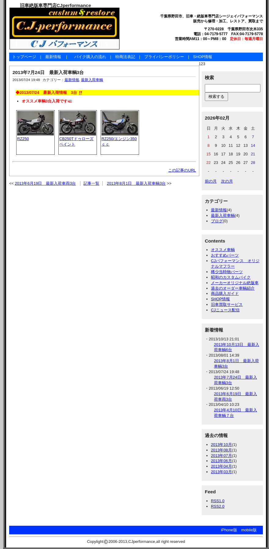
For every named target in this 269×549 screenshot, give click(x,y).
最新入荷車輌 (92, 80)
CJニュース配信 (225, 310)
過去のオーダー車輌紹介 (233, 288)
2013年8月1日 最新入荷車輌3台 (136, 183)
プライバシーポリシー (164, 56)
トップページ (24, 56)
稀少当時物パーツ (227, 271)
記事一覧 (91, 183)
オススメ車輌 (223, 249)
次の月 (227, 181)
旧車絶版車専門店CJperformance (55, 5)
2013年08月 (221, 450)
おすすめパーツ (225, 255)
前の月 (211, 181)
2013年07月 (221, 455)
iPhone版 (229, 530)
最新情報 (53, 56)
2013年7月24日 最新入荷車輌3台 (48, 72)
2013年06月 (221, 460)
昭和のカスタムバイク (231, 277)
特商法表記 (125, 56)
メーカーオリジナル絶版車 (235, 282)
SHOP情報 (202, 56)
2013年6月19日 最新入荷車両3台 (45, 183)
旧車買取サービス (227, 304)
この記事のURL (182, 170)
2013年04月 (221, 466)
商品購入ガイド (225, 293)
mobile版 (249, 530)
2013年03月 (221, 471)
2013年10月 (221, 444)
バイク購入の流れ (90, 56)
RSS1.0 (217, 501)
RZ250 (23, 138)
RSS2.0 (217, 506)
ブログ (217, 221)
